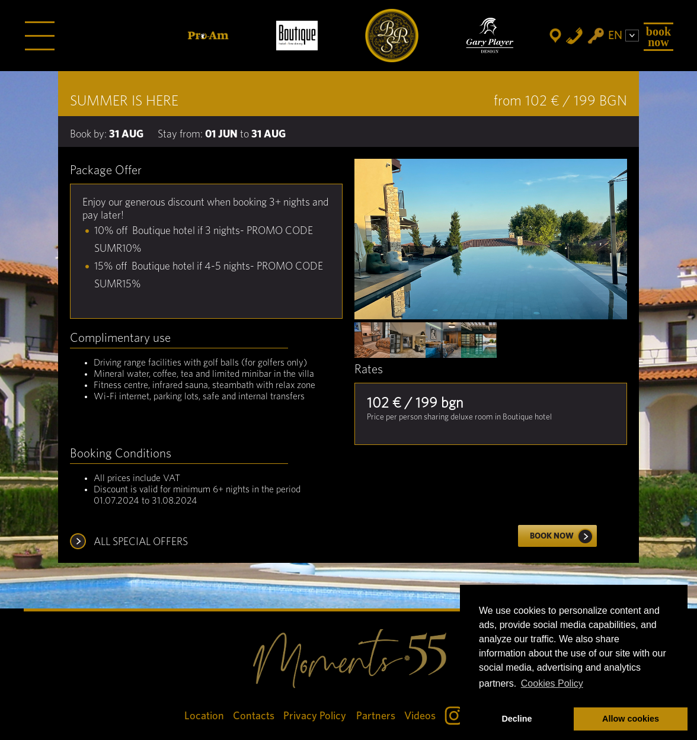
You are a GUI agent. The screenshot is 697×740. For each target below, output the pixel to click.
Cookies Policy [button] (552, 683)
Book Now (658, 37)
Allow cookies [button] (630, 718)
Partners (375, 716)
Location (204, 716)
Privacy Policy (315, 716)
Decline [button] (516, 718)
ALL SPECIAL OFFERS (141, 542)
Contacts (253, 716)
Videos (420, 716)
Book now (563, 536)
